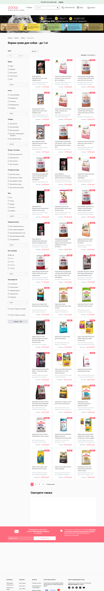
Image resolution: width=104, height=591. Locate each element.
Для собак (22, 588)
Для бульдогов (14, 130)
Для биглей (13, 123)
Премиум (13, 108)
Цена (9, 51)
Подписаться (45, 538)
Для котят (22, 586)
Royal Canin (13, 72)
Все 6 (18, 274)
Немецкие (13, 297)
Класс (10, 90)
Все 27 (18, 245)
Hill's (11, 79)
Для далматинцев (15, 138)
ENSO (11, 66)
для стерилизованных (17, 226)
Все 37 (18, 85)
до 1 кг (12, 255)
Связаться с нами (9, 588)
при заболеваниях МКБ (17, 236)
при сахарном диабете (17, 229)
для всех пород (14, 174)
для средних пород (16, 181)
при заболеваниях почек (17, 233)
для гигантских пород (16, 187)
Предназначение (13, 222)
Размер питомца (13, 170)
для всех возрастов (16, 154)
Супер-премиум (14, 95)
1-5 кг (11, 258)
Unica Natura (14, 76)
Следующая (50, 484)
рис (11, 197)
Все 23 (18, 144)
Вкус (9, 193)
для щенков (13, 161)
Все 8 (18, 113)
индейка (12, 210)
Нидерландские (15, 290)
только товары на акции (17, 315)
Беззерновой (14, 98)
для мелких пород (15, 184)
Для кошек (22, 583)
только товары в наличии (18, 309)
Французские (14, 294)
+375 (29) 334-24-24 (69, 7)
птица (12, 201)
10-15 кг (12, 265)
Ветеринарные (14, 104)
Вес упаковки (12, 251)
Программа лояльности (9, 584)
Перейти (61, 2)
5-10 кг (12, 261)
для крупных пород (16, 177)
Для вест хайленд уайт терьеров (17, 134)
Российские (13, 284)
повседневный (14, 239)
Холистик (13, 101)
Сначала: (84, 55)
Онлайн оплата (36, 583)
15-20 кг (12, 268)
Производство (12, 279)
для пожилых (14, 164)
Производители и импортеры (36, 586)
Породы (10, 119)
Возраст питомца (14, 150)
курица (12, 204)
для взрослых (14, 157)
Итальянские (14, 287)
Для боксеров (14, 127)
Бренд (10, 61)
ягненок (12, 207)
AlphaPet (12, 69)
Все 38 (18, 216)
